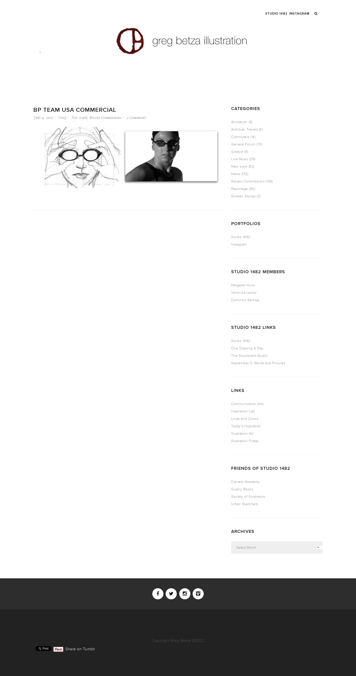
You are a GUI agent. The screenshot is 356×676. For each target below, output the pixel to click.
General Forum (243, 144)
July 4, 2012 (43, 117)
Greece (237, 152)
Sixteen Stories (243, 196)
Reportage (239, 189)
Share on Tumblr (80, 649)
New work (79, 117)
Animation (239, 122)
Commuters (240, 137)
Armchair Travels (244, 129)
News (235, 174)
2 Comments (136, 117)
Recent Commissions (105, 117)
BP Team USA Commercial (74, 109)
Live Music (239, 159)
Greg (62, 117)
